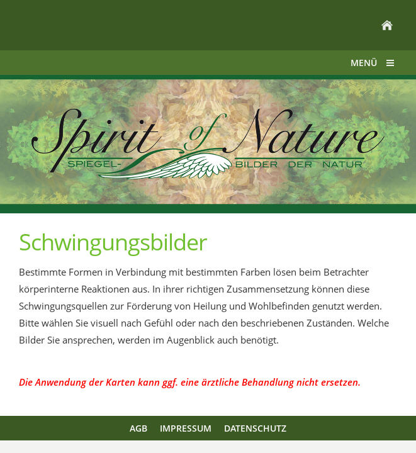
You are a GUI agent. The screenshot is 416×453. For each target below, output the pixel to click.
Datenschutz (255, 428)
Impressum (185, 428)
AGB (138, 428)
